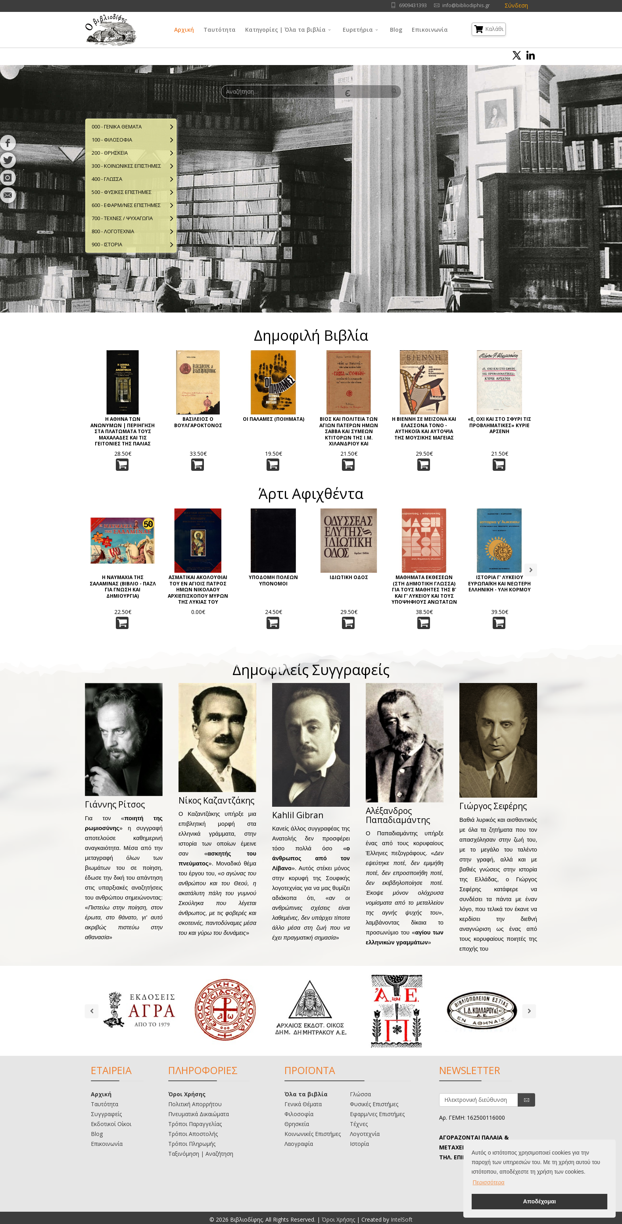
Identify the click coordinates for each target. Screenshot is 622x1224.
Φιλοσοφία (298, 1114)
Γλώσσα (360, 1094)
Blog (396, 29)
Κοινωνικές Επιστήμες (312, 1134)
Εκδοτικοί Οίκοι (111, 1124)
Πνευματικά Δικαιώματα (198, 1114)
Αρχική (184, 29)
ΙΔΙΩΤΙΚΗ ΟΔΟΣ (349, 577)
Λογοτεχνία (365, 1134)
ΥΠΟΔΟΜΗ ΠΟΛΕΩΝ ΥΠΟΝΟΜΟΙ (273, 580)
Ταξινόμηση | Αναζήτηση (200, 1153)
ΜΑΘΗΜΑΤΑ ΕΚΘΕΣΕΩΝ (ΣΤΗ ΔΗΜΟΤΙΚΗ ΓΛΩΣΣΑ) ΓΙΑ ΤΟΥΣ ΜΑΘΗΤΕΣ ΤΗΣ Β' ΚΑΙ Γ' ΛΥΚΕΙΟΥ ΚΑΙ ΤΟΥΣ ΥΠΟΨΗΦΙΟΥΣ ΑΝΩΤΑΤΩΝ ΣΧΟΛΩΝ (424, 589)
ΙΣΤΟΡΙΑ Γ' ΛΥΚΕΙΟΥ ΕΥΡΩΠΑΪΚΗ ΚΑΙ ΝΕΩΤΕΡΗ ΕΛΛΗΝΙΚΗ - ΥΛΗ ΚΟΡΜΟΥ (499, 583)
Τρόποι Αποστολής (193, 1134)
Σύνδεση (516, 5)
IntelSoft (402, 1219)
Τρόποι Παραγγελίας (195, 1124)
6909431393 (413, 5)
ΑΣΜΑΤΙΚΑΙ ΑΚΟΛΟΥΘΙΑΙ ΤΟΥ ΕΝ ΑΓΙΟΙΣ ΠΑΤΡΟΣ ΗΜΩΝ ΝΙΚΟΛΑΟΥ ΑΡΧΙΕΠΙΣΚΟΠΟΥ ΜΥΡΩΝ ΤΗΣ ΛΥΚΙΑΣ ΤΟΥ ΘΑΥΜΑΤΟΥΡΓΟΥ (198, 589)
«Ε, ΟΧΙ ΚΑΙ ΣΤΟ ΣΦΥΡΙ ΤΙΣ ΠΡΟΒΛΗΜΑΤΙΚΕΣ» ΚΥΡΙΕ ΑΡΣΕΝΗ (499, 425)
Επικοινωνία (430, 29)
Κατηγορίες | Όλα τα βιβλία (285, 29)
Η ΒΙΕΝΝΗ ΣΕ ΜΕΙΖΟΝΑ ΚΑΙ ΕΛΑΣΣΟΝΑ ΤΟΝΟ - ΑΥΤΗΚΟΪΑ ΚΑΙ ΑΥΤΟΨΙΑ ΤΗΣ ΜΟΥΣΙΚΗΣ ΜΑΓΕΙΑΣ (424, 428)
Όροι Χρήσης (186, 1094)
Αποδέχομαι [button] (539, 1201)
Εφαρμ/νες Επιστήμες (377, 1114)
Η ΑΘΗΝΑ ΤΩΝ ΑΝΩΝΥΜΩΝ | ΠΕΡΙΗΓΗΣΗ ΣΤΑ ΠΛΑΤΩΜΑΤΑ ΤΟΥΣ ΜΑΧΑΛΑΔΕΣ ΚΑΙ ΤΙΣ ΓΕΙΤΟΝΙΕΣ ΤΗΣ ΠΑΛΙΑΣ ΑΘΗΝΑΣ (122, 431)
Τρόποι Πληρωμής (191, 1143)
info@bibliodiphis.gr (466, 5)
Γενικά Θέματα (303, 1104)
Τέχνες (359, 1124)
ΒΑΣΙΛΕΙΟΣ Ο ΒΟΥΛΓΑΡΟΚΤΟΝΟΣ (198, 422)
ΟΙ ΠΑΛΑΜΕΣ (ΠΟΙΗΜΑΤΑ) (273, 419)
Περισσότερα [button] (489, 1182)
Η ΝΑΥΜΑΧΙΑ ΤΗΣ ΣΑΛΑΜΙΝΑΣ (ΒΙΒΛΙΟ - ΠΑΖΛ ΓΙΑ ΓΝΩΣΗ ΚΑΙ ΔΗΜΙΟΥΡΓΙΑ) (123, 586)
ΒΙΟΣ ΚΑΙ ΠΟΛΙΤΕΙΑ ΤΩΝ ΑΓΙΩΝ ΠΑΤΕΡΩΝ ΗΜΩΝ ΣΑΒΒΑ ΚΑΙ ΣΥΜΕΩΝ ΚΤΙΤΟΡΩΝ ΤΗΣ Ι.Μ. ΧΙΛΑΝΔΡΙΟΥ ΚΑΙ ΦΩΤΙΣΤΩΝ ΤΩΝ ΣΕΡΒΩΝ (348, 431)
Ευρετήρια (358, 29)
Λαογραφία (298, 1143)
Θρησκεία (296, 1124)
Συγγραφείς (106, 1114)
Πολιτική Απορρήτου (195, 1104)
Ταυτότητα (219, 29)
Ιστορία (359, 1143)
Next (530, 570)
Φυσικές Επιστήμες (374, 1104)
